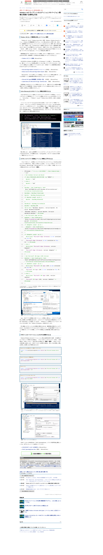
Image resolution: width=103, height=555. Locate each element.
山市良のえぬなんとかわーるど (32, 465)
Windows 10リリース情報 (28, 58)
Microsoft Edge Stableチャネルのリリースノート (33, 69)
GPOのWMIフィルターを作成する (30, 447)
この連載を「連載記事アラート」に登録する (40, 454)
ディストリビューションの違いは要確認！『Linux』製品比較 (32, 531)
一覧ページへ (81, 105)
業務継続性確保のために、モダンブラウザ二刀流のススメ (38, 489)
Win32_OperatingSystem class (29, 449)
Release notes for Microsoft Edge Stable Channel (33, 71)
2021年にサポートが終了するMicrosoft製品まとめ (36, 505)
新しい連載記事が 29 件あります (27, 475)
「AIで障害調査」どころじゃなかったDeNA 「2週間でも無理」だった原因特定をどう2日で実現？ (74, 37)
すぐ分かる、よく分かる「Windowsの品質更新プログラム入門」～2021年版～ (42, 477)
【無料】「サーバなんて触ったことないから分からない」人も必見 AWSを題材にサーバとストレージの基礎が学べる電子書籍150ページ (73, 81)
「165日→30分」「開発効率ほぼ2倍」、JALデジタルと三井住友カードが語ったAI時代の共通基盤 (74, 46)
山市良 (52, 21)
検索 (82, 9)
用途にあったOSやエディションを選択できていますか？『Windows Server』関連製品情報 (37, 530)
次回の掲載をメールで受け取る (26, 473)
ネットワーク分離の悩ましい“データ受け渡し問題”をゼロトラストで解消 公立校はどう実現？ (74, 27)
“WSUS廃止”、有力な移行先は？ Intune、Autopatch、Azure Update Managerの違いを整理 (74, 50)
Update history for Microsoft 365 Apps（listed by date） (34, 81)
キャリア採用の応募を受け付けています (72, 16)
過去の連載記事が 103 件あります (28, 491)
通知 (33, 25)
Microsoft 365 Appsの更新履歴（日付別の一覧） (33, 79)
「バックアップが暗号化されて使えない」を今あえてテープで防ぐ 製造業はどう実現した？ (74, 69)
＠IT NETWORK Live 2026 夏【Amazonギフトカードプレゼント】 (75, 135)
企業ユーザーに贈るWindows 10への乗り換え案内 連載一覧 (33, 471)
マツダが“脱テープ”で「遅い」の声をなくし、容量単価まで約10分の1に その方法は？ (74, 32)
